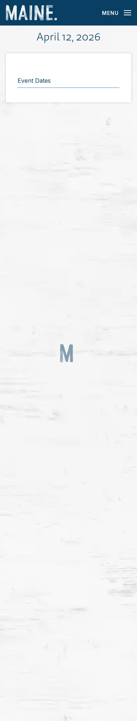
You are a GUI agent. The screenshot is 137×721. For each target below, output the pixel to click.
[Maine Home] (31, 13)
